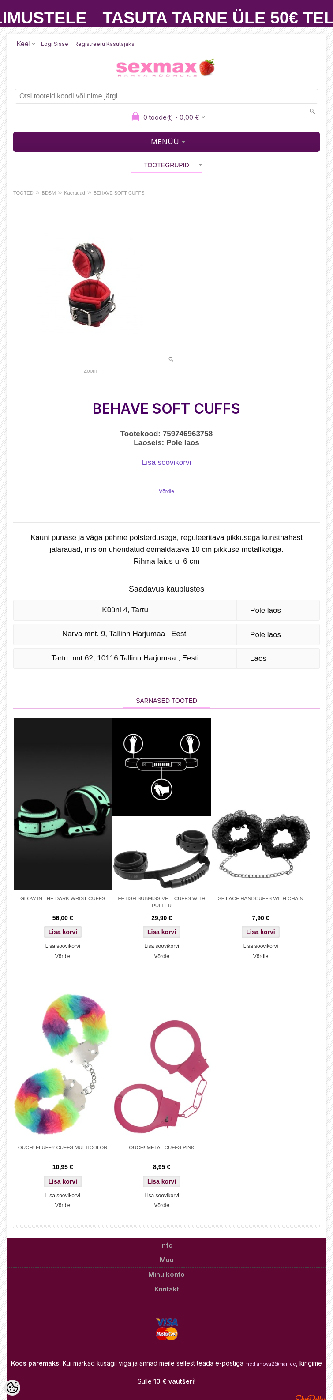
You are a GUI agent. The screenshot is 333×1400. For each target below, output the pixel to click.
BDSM (49, 193)
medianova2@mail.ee (270, 1364)
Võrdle (166, 491)
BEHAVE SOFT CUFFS (119, 193)
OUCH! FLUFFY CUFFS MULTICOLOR (63, 1147)
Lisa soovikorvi (166, 462)
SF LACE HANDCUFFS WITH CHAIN (260, 898)
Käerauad (74, 193)
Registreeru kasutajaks (105, 44)
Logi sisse (54, 44)
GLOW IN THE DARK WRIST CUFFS (62, 898)
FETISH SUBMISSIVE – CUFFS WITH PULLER (162, 902)
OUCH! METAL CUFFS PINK (162, 1147)
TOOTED (23, 193)
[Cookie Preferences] (12, 1388)
